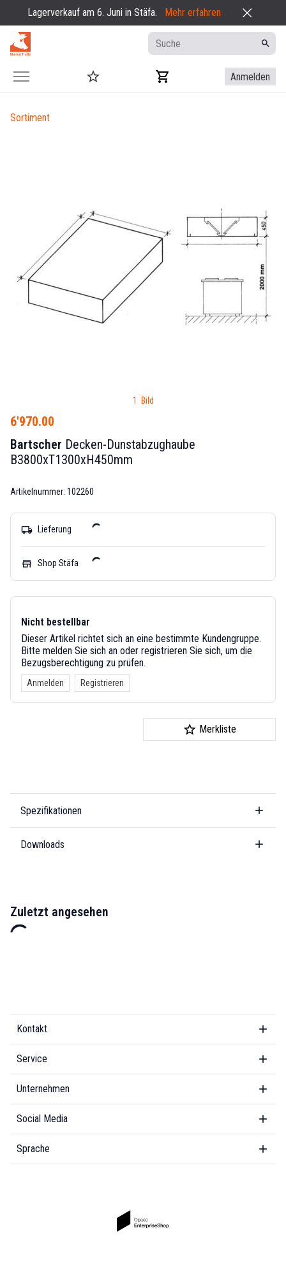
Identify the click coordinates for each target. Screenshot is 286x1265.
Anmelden (45, 683)
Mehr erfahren (193, 12)
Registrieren (102, 683)
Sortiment (30, 118)
